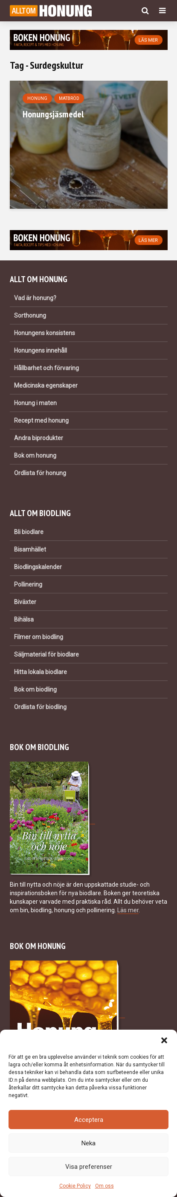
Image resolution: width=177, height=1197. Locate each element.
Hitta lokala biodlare (40, 672)
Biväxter (25, 601)
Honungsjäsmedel (53, 114)
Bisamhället (30, 549)
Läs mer (128, 910)
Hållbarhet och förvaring (46, 368)
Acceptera (88, 1120)
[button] (164, 1040)
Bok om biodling (35, 689)
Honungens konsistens (44, 333)
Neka (88, 1143)
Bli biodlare (29, 531)
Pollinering (28, 584)
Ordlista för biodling (40, 707)
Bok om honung (35, 455)
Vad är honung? (35, 298)
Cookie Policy (75, 1186)
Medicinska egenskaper (46, 385)
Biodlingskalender (38, 566)
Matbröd (69, 98)
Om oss (104, 1186)
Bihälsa (24, 619)
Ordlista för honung (40, 473)
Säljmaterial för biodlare (46, 654)
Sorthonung (30, 315)
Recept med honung (41, 420)
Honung (37, 98)
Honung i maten (35, 403)
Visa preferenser (88, 1167)
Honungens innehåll (40, 350)
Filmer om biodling (38, 637)
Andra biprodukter (38, 438)
